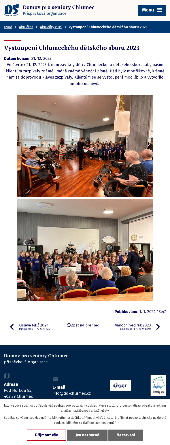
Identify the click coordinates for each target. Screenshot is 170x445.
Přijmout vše (45, 435)
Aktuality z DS (51, 27)
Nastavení (126, 435)
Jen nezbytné (87, 435)
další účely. (101, 411)
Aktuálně (26, 27)
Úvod (8, 27)
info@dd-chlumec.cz (72, 393)
